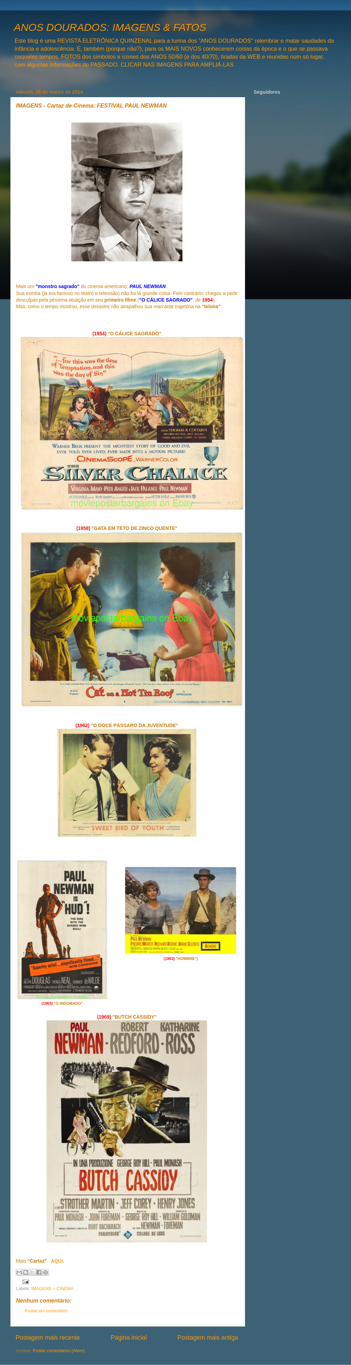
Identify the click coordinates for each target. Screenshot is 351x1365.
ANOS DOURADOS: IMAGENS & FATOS (110, 27)
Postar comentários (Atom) (59, 1350)
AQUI (57, 1261)
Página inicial (129, 1337)
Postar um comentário (46, 1310)
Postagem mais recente (48, 1337)
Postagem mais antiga (208, 1337)
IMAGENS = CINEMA (52, 1288)
